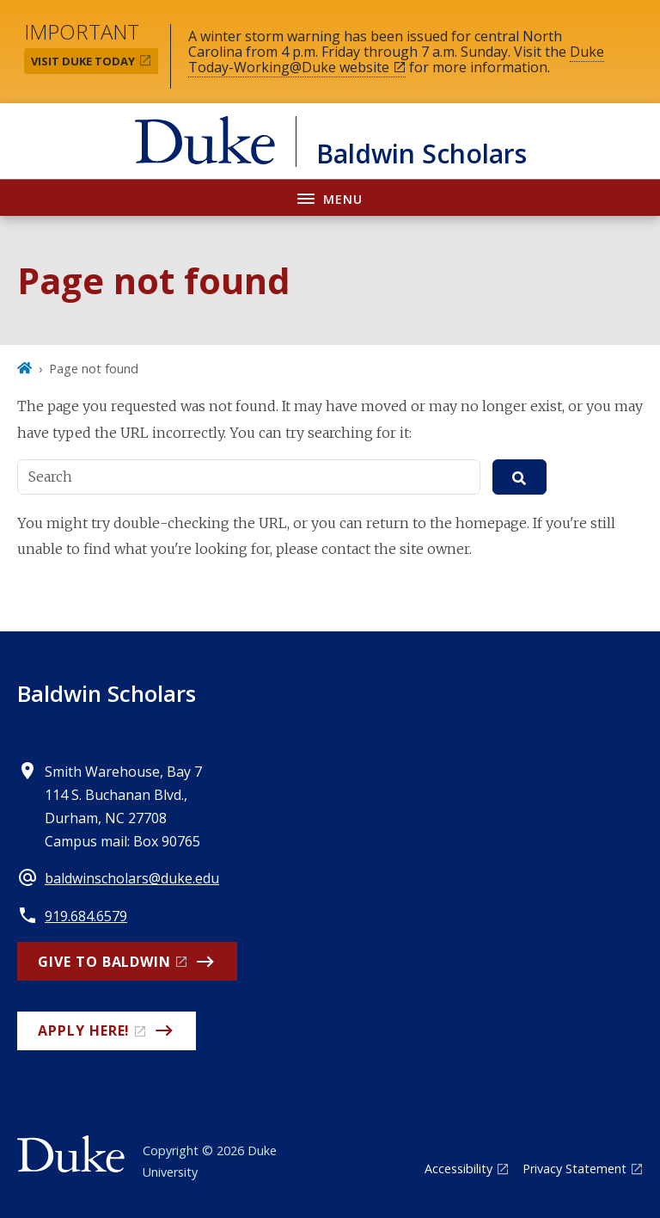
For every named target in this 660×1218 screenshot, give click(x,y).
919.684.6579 (86, 916)
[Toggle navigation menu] (330, 197)
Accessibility (458, 1168)
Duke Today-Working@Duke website (396, 59)
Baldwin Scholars (106, 693)
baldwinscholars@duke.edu (132, 878)
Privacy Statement (574, 1168)
